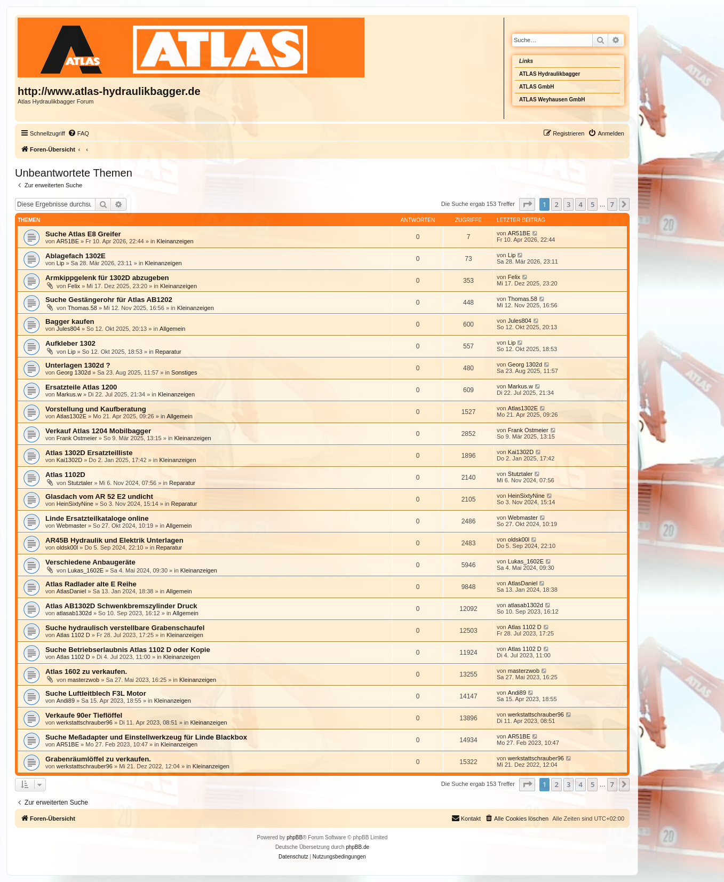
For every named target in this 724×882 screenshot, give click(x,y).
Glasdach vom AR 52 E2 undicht (99, 496)
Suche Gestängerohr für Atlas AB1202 (108, 300)
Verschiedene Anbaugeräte (90, 562)
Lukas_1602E (86, 570)
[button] (527, 204)
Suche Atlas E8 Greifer (83, 234)
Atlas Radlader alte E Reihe (91, 584)
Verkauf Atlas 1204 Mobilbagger (98, 431)
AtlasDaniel (71, 591)
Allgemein (172, 328)
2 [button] (556, 204)
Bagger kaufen (69, 321)
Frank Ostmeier (77, 438)
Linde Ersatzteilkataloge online (96, 518)
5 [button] (592, 204)
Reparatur (168, 351)
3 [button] (568, 204)
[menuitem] (78, 133)
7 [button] (612, 204)
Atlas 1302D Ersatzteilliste (88, 453)
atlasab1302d (74, 613)
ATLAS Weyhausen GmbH (552, 99)
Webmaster (71, 525)
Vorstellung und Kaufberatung (95, 409)
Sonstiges (184, 372)
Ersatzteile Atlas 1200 (81, 387)
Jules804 (68, 328)
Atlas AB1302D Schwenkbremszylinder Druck (121, 606)
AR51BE (68, 241)
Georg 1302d (74, 372)
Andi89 (66, 700)
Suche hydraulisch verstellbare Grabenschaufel (124, 628)
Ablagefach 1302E (75, 256)
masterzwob (83, 680)
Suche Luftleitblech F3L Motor (95, 693)
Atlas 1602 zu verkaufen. (86, 672)
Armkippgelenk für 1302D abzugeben (107, 278)
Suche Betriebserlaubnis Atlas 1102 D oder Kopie (127, 650)
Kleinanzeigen (175, 241)
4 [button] (580, 204)
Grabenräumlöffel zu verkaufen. (98, 759)
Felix (74, 286)
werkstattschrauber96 (85, 722)
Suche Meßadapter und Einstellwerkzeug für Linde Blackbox (146, 737)
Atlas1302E (71, 416)
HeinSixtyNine (75, 503)
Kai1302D (69, 460)
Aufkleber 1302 (70, 343)
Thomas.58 (82, 308)
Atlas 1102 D (73, 635)
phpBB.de (357, 847)
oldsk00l (67, 547)
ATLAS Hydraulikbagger (549, 74)
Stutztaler (80, 483)
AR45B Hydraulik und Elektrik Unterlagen (114, 540)
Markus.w (69, 394)
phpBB (295, 837)
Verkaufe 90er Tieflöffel (83, 715)
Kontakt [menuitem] (466, 818)
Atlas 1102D (65, 475)
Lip (61, 263)
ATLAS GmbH (536, 87)
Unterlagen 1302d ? (77, 365)
